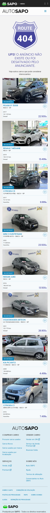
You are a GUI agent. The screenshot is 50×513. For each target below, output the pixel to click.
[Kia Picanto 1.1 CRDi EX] (25, 347)
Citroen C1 (22, 406)
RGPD (26, 495)
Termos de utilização (34, 474)
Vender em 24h (33, 439)
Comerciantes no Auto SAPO (35, 480)
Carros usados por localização (9, 453)
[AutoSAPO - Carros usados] (15, 11)
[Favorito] (45, 106)
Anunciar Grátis (32, 450)
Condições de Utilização (25, 490)
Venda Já (7, 466)
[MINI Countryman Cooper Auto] (25, 219)
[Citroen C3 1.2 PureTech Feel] (25, 176)
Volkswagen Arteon (22, 321)
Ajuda (28, 470)
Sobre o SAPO (7, 490)
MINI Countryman (22, 235)
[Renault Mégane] (25, 133)
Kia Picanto (22, 363)
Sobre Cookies (36, 495)
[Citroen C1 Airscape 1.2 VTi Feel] (25, 390)
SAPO (10, 506)
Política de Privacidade (11, 495)
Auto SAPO (30, 466)
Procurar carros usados (11, 439)
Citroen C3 (22, 192)
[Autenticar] (44, 4)
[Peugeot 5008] (25, 90)
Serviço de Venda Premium (33, 445)
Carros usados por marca (12, 448)
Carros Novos (7, 444)
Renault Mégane (22, 149)
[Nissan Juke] (25, 262)
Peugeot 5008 (22, 106)
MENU (22, 4)
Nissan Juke (22, 278)
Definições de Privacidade (20, 499)
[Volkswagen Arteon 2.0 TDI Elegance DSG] (25, 305)
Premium (6, 470)
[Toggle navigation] (45, 11)
